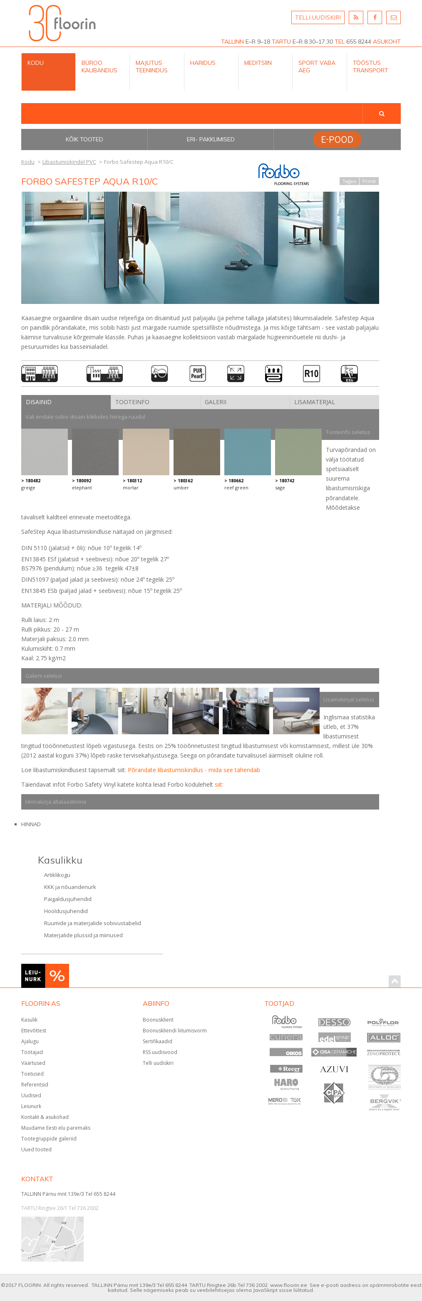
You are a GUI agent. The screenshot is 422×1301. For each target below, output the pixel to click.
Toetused (32, 1073)
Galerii (215, 402)
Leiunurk (31, 1106)
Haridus (203, 63)
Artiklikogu (57, 875)
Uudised (31, 1095)
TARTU (281, 41)
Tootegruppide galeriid (49, 1138)
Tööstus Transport (370, 66)
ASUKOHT (387, 41)
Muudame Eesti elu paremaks (55, 1127)
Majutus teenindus (152, 66)
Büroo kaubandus (99, 66)
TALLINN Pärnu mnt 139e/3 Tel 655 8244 (68, 1193)
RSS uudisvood (160, 1052)
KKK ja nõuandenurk (70, 887)
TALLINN (232, 41)
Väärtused (33, 1062)
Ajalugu (30, 1041)
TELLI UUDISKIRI (318, 17)
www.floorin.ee (288, 1285)
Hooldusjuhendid (66, 911)
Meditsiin (258, 63)
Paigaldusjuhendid (68, 899)
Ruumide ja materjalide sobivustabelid (92, 923)
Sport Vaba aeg (316, 66)
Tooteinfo (132, 402)
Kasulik (29, 1019)
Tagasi (349, 181)
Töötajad (32, 1052)
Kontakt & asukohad (45, 1117)
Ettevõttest (33, 1030)
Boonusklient (158, 1019)
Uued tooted (36, 1149)
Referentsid (34, 1084)
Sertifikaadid (157, 1041)
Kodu (35, 63)
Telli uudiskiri (158, 1062)
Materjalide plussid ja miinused (83, 935)
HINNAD (31, 824)
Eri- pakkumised (211, 139)
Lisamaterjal (314, 402)
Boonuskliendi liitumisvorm (175, 1030)
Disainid (39, 402)
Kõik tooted (84, 139)
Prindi (369, 181)
